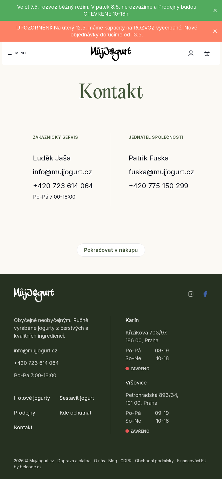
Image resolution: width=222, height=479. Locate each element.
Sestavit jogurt (77, 398)
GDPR (126, 460)
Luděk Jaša (52, 158)
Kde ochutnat (75, 413)
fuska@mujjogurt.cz (161, 172)
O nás (99, 460)
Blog (112, 460)
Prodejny (24, 413)
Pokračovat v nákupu (111, 250)
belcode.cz (31, 466)
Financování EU (191, 460)
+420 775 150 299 (158, 186)
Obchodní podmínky (154, 460)
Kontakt (23, 427)
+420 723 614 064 (63, 186)
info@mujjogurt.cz (62, 172)
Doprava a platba (74, 460)
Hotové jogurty (32, 398)
